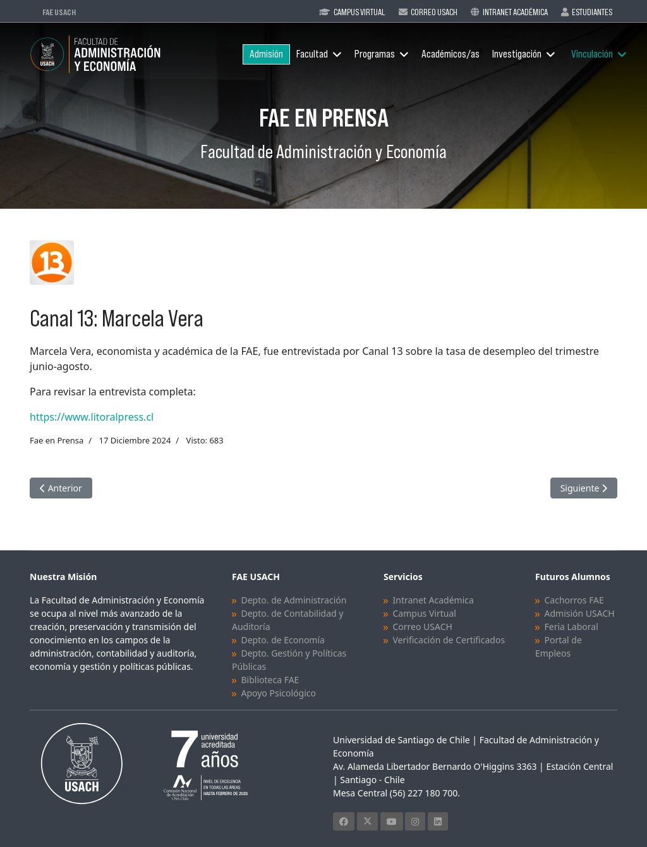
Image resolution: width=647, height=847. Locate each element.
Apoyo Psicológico (278, 693)
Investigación (516, 54)
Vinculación (592, 54)
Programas (374, 54)
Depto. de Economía (282, 640)
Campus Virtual (359, 12)
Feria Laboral (571, 627)
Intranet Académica (515, 12)
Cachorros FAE (573, 600)
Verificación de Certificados (448, 640)
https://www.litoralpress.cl (92, 417)
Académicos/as (450, 54)
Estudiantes (592, 12)
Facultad (312, 54)
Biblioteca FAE (270, 680)
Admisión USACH (579, 613)
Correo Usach (434, 12)
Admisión (266, 54)
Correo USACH (422, 627)
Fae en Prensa (56, 440)
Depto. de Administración (293, 600)
